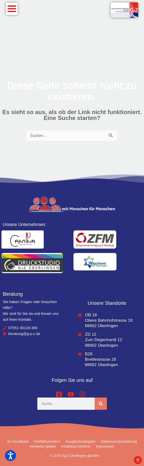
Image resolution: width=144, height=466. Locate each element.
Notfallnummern (47, 441)
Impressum (105, 446)
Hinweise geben (43, 446)
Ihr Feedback (18, 441)
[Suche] (101, 404)
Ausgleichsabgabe (80, 441)
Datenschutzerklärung (119, 441)
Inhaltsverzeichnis (76, 446)
